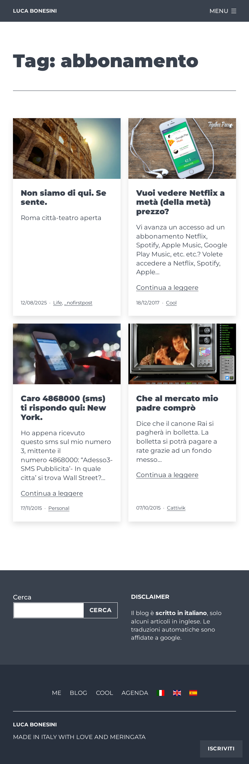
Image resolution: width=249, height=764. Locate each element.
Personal (58, 508)
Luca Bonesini (35, 11)
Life (57, 303)
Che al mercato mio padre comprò (177, 403)
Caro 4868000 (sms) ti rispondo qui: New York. (63, 408)
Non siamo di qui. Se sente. (63, 197)
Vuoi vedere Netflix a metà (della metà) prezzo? (180, 202)
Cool (171, 303)
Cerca (22, 597)
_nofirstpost (78, 303)
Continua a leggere (167, 287)
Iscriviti (221, 749)
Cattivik (176, 508)
